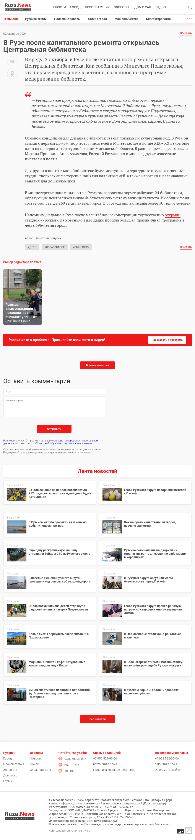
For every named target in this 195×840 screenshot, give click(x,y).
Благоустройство (158, 19)
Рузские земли (36, 19)
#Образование (55, 247)
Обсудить (186, 33)
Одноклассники (72, 759)
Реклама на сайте (167, 769)
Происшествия (97, 7)
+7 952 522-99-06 (105, 758)
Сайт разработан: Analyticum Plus (69, 830)
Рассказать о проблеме (167, 339)
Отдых (161, 7)
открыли (172, 214)
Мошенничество (126, 19)
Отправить (54, 428)
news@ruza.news (105, 764)
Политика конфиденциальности (115, 769)
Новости (59, 7)
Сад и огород (97, 19)
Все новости (97, 719)
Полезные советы (67, 19)
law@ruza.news (159, 824)
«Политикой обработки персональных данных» (63, 443)
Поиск (34, 764)
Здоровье (122, 7)
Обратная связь (41, 769)
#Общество (81, 247)
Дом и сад (142, 7)
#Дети (32, 247)
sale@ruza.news (166, 764)
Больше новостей (97, 365)
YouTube (67, 771)
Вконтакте (68, 765)
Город (75, 7)
